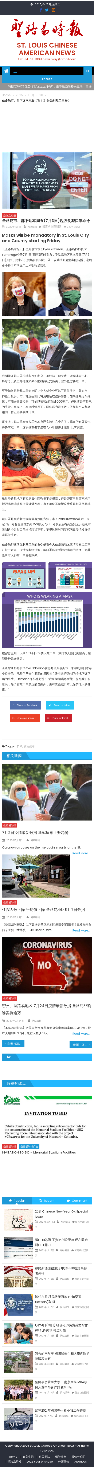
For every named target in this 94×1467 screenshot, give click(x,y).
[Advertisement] (47, 126)
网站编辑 (32, 226)
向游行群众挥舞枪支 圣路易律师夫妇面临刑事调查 (15, 1044)
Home (13, 1457)
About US (80, 1462)
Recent (47, 1201)
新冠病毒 (29, 746)
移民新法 (44, 1457)
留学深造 (60, 1457)
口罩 (20, 746)
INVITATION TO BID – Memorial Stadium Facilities (39, 1152)
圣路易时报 (9, 215)
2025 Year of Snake (40, 1462)
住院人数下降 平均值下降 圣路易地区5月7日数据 (43, 909)
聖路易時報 (14, 1462)
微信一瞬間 (78, 1457)
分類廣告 (63, 1462)
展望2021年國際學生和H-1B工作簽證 (60, 1410)
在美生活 (28, 1457)
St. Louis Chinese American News (47, 49)
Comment (77, 1201)
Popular (17, 1201)
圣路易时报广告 (29, 1146)
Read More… (81, 853)
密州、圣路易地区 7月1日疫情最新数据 (82, 1045)
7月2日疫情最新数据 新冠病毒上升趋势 (35, 832)
